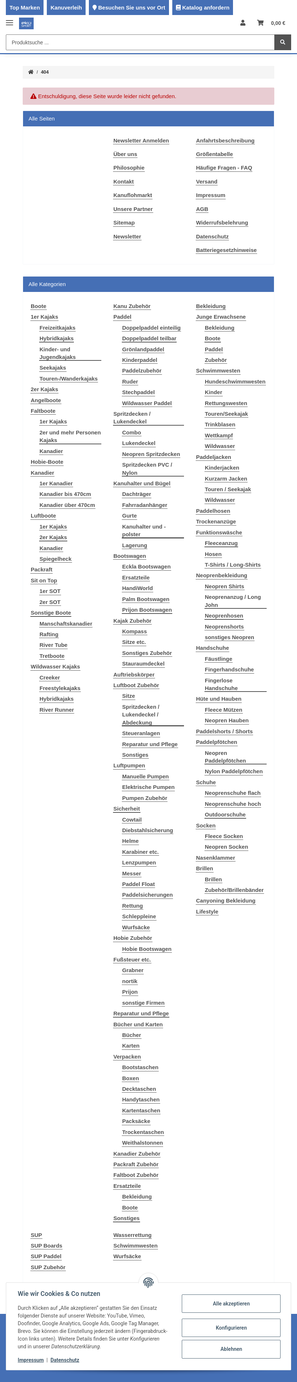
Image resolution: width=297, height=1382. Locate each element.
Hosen (213, 554)
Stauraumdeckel (143, 663)
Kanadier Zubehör (136, 1154)
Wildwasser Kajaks (55, 666)
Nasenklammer (215, 858)
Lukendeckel (138, 443)
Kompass (134, 631)
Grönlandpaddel (143, 349)
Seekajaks (53, 367)
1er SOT (50, 591)
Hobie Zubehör (132, 938)
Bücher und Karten (138, 1024)
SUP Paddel (46, 1256)
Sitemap (124, 222)
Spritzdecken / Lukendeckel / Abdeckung (140, 715)
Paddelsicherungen (147, 895)
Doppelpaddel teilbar (149, 338)
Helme (130, 841)
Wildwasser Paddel (147, 403)
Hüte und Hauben (218, 699)
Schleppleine (139, 916)
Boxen (130, 1078)
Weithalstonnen (142, 1143)
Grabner (132, 970)
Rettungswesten (226, 403)
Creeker (50, 677)
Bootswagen (129, 556)
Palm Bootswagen (145, 599)
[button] (242, 23)
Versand (206, 181)
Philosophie (128, 167)
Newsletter (127, 236)
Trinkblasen (220, 424)
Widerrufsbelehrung (222, 222)
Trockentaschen (143, 1132)
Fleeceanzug (221, 543)
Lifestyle (207, 911)
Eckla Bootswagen (146, 566)
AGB (202, 209)
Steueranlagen (141, 733)
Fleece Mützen (224, 710)
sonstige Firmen (143, 1003)
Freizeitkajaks (57, 328)
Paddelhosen (213, 511)
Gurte (129, 515)
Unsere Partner (133, 209)
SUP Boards (46, 1245)
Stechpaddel (138, 392)
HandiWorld (137, 588)
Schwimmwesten (218, 370)
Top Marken (25, 7)
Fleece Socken (224, 836)
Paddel (122, 317)
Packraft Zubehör (135, 1164)
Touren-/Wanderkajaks (69, 378)
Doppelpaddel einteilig (151, 328)
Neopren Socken (226, 847)
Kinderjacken (222, 467)
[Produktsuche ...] (140, 42)
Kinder (213, 392)
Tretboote (52, 656)
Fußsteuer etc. (132, 959)
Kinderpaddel (139, 360)
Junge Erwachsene (221, 317)
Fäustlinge (218, 659)
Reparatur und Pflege (150, 744)
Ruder (130, 381)
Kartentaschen (141, 1110)
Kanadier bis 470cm (65, 494)
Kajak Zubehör (132, 621)
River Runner (57, 710)
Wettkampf (219, 435)
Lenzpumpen (139, 862)
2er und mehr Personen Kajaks (70, 436)
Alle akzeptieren (231, 1304)
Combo (131, 432)
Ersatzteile (136, 577)
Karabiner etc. (140, 852)
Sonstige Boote (51, 613)
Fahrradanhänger (144, 505)
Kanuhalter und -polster (144, 530)
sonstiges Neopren (229, 637)
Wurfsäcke (136, 927)
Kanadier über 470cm (67, 505)
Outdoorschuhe (225, 814)
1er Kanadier (56, 483)
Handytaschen (141, 1099)
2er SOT (50, 602)
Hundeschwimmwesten (235, 381)
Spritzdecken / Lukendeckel (132, 418)
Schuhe (206, 782)
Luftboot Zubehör (136, 685)
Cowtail (132, 819)
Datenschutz (212, 236)
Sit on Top (44, 580)
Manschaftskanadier (66, 623)
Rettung (132, 906)
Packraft (41, 569)
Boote (130, 1207)
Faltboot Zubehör (135, 1175)
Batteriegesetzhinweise (226, 250)
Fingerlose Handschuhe (221, 684)
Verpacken (127, 1056)
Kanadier (51, 451)
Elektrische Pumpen (148, 787)
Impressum (210, 195)
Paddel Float (138, 884)
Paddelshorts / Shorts (224, 731)
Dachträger (136, 494)
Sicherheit (126, 808)
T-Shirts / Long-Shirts (233, 565)
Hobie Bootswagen (147, 949)
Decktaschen (139, 1089)
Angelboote (46, 400)
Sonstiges (135, 755)
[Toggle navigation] (9, 19)
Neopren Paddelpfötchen (225, 757)
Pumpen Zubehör (144, 798)
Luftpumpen (129, 765)
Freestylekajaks (60, 688)
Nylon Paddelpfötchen (234, 771)
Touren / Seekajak (228, 489)
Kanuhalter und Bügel (141, 483)
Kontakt (123, 181)
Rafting (49, 634)
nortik (130, 981)
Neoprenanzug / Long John (233, 601)
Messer (131, 873)
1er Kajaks (44, 317)
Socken (205, 825)
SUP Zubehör (48, 1267)
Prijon (130, 992)
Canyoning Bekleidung (226, 900)
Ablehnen (231, 1349)
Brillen (204, 868)
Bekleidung (137, 1196)
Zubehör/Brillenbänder (234, 890)
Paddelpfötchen (216, 742)
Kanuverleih (66, 7)
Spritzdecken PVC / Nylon (147, 468)
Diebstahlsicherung (147, 830)
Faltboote (43, 411)
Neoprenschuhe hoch (233, 804)
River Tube (53, 645)
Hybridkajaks (57, 338)
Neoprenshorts (224, 626)
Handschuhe (212, 648)
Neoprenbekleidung (221, 575)
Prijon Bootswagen (147, 610)
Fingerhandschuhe (229, 669)
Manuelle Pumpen (145, 776)
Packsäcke (136, 1121)
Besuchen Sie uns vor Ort (131, 7)
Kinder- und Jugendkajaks (58, 353)
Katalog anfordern (205, 7)
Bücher (131, 1035)
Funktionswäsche (219, 532)
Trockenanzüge (216, 521)
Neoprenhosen (224, 615)
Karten (131, 1045)
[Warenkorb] (271, 23)
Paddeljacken (213, 457)
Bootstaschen (140, 1067)
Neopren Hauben (227, 720)
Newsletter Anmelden (141, 140)
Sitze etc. (134, 642)
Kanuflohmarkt (132, 195)
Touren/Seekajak (226, 414)
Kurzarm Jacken (226, 478)
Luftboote (43, 515)
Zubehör (216, 360)
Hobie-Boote (47, 462)
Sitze (128, 696)
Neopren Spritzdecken (151, 454)
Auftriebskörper (134, 674)
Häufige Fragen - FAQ (224, 167)
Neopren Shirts (224, 586)
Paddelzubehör (142, 370)
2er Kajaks (44, 389)
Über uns (125, 154)
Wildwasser (220, 446)
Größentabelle (214, 154)
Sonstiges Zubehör (147, 653)
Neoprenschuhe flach (233, 793)
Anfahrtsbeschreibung (225, 140)
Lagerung (134, 545)
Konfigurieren (231, 1328)
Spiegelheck (56, 559)
